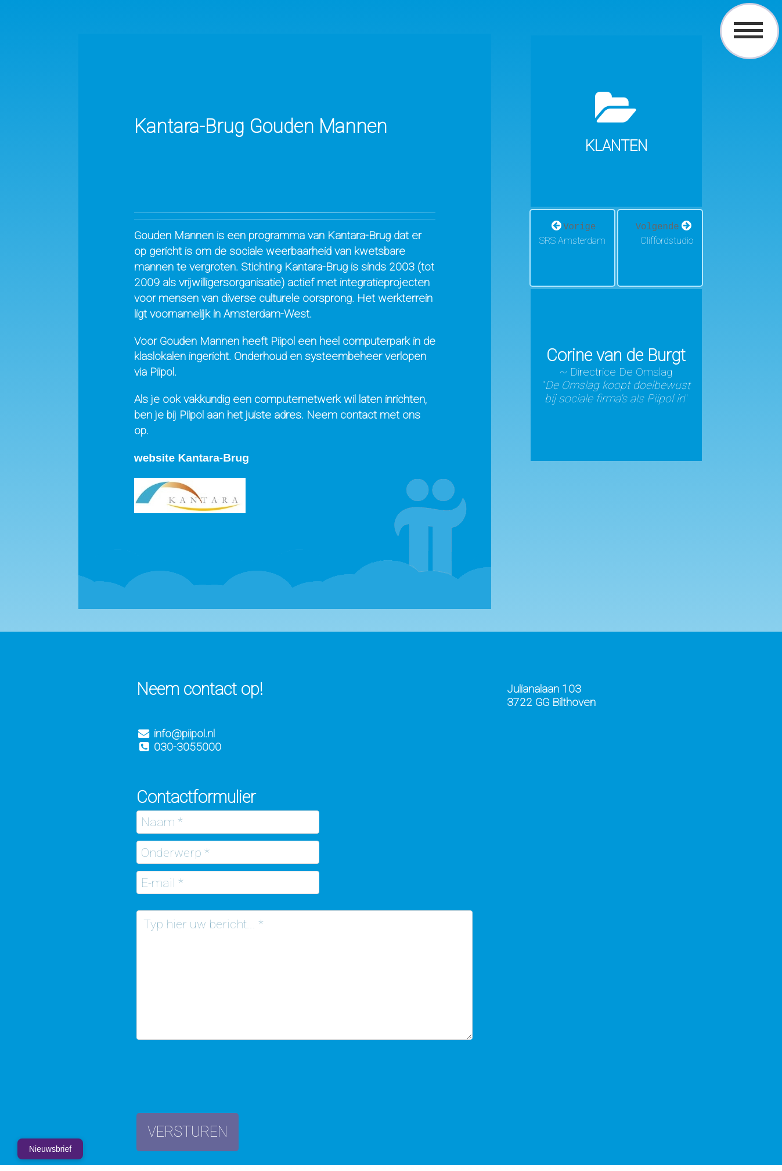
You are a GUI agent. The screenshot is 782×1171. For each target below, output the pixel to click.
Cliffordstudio (666, 240)
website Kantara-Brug (191, 458)
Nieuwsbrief (50, 1149)
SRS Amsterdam (572, 240)
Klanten (616, 145)
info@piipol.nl (184, 733)
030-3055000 (178, 747)
